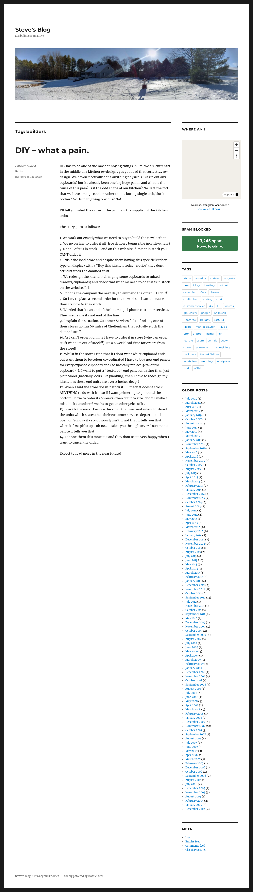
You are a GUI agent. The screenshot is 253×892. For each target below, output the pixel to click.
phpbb (197, 332)
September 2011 (195, 612)
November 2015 (195, 459)
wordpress (223, 359)
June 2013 (191, 559)
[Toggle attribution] (237, 194)
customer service (194, 304)
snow (224, 339)
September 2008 (195, 683)
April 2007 (191, 753)
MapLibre (229, 194)
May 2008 (191, 700)
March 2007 (193, 758)
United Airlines (209, 353)
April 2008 (191, 704)
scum (200, 339)
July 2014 (191, 509)
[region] (211, 169)
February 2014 (194, 530)
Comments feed (195, 844)
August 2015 (193, 467)
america (200, 277)
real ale (188, 339)
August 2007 (193, 737)
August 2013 (193, 550)
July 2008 (191, 691)
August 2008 (193, 687)
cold (219, 297)
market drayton (205, 325)
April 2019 (191, 405)
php (186, 332)
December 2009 (195, 621)
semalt (212, 339)
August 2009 (193, 637)
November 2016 (195, 443)
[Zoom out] (236, 150)
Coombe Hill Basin (210, 209)
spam (187, 346)
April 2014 (191, 521)
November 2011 (195, 604)
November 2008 (195, 675)
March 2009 (193, 658)
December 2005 (195, 787)
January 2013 (193, 579)
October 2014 (193, 501)
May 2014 (191, 517)
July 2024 (191, 397)
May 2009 (191, 650)
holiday (205, 318)
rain (220, 332)
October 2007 (193, 729)
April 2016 (191, 455)
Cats (203, 290)
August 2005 (193, 795)
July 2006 (191, 782)
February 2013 (194, 575)
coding (207, 297)
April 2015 (191, 476)
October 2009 (193, 629)
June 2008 (191, 695)
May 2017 (191, 430)
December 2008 (195, 671)
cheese (214, 290)
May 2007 (191, 749)
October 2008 (193, 679)
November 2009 (195, 625)
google (205, 311)
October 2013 (193, 546)
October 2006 (193, 770)
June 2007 (191, 745)
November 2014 (195, 496)
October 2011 (193, 608)
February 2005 (194, 799)
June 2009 (191, 646)
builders (20, 176)
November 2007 (195, 724)
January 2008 (193, 716)
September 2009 (195, 633)
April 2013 (191, 567)
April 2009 (192, 654)
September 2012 (195, 596)
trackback (189, 353)
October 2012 (193, 592)
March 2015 (192, 480)
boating (209, 283)
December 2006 (195, 766)
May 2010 (191, 617)
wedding (207, 359)
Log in (189, 836)
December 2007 (195, 720)
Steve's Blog (33, 29)
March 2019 (192, 409)
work (186, 366)
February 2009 (194, 662)
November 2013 (195, 542)
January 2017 (193, 438)
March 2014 (192, 525)
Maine (187, 325)
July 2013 (190, 554)
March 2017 (192, 434)
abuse (187, 277)
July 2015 (191, 472)
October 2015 (193, 463)
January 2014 (193, 534)
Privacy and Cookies (46, 874)
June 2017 (191, 426)
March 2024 (193, 401)
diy (29, 176)
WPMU (198, 366)
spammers (202, 346)
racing (210, 332)
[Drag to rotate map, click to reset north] (236, 156)
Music (223, 325)
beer (186, 283)
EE (219, 304)
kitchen (37, 176)
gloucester (190, 311)
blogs (196, 283)
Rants (19, 171)
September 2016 (195, 447)
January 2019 (193, 414)
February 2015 (194, 484)
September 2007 (195, 733)
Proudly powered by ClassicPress (83, 874)
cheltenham (191, 297)
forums (229, 304)
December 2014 (195, 492)
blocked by (209, 242)
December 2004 (195, 807)
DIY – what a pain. (52, 150)
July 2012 (191, 600)
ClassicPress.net (195, 848)
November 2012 (195, 588)
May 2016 (191, 451)
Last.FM (219, 318)
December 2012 (195, 583)
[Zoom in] (236, 144)
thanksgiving (221, 346)
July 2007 (191, 741)
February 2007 (194, 762)
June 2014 (191, 513)
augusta (229, 277)
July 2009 (191, 641)
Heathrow (189, 318)
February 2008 (194, 712)
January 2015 (193, 488)
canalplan (189, 290)
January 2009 (193, 666)
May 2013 (191, 563)
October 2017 (193, 418)
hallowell (220, 311)
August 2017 (193, 422)
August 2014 (193, 505)
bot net (223, 283)
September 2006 (195, 774)
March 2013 (192, 571)
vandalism (190, 359)
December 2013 (195, 538)
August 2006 (193, 778)
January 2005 (193, 803)
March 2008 (193, 708)
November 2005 (195, 791)
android (215, 277)
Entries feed (192, 840)
